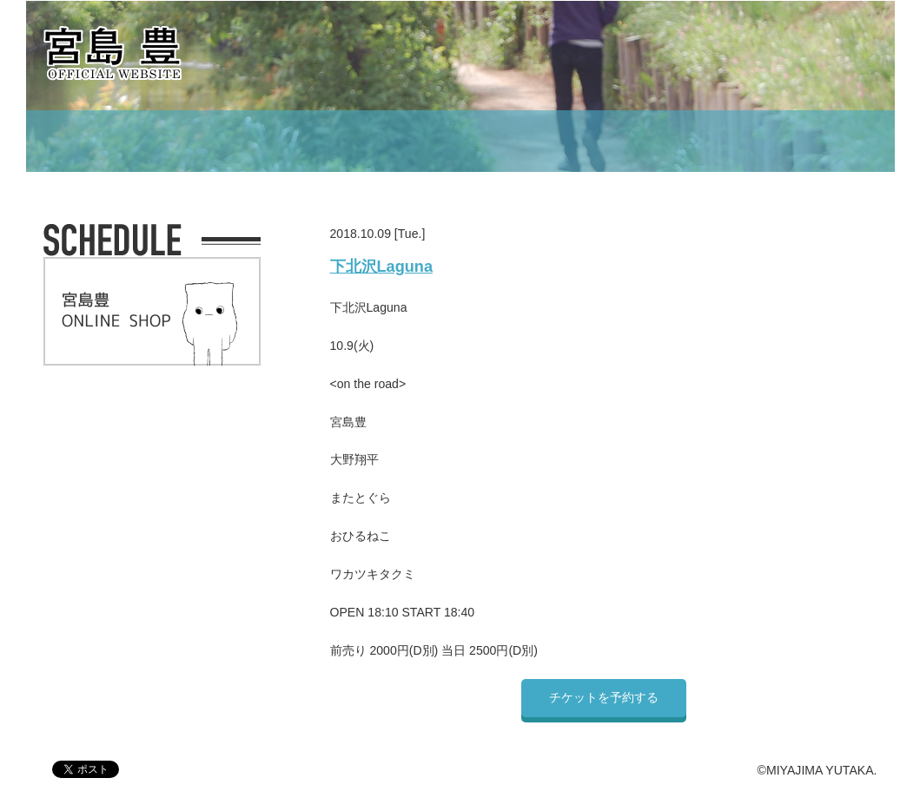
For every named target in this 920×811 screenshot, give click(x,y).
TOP (165, 141)
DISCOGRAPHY (515, 141)
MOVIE (639, 141)
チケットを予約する (604, 697)
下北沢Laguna (382, 266)
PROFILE (383, 141)
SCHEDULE (266, 141)
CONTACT (742, 141)
